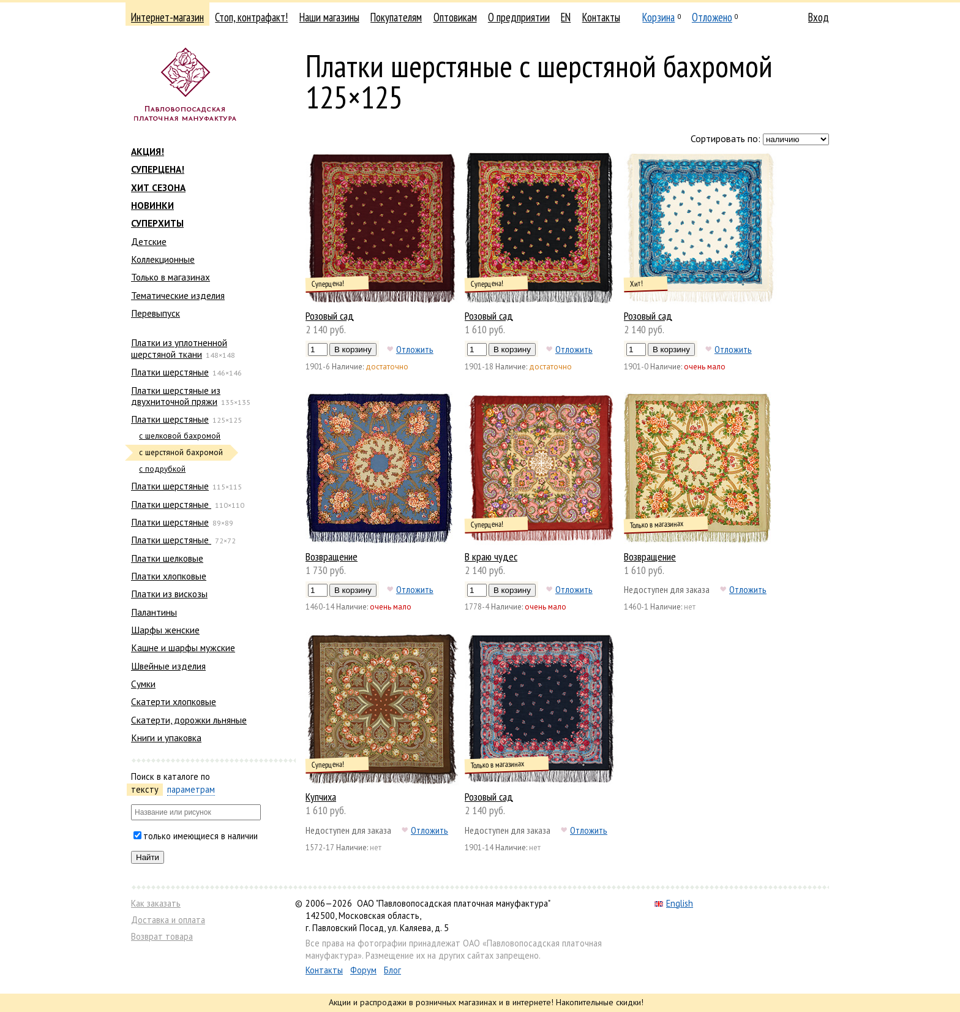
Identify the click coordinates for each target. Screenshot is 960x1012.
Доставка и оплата (168, 920)
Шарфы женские (165, 630)
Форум (363, 970)
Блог (392, 970)
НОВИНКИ (152, 205)
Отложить (414, 349)
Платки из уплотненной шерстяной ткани (179, 348)
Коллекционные (163, 259)
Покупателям (396, 17)
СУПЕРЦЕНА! (157, 169)
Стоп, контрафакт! (251, 17)
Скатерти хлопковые (173, 701)
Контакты (601, 17)
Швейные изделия (168, 666)
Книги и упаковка (166, 737)
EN (566, 17)
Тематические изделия (178, 295)
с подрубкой (162, 469)
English (673, 903)
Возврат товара (162, 936)
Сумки (143, 684)
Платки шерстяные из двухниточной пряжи (175, 395)
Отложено (712, 17)
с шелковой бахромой (179, 436)
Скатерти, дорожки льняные (189, 720)
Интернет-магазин (167, 17)
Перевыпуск (155, 313)
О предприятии (519, 17)
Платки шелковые (167, 558)
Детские (149, 241)
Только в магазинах (170, 277)
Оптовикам (455, 17)
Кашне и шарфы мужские (183, 647)
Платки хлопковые (168, 576)
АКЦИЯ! (147, 151)
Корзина (658, 17)
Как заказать (156, 903)
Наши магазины (329, 17)
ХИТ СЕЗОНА (158, 187)
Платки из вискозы (169, 593)
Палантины (154, 612)
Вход (818, 17)
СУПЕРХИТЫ (157, 223)
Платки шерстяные (170, 372)
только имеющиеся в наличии (200, 836)
